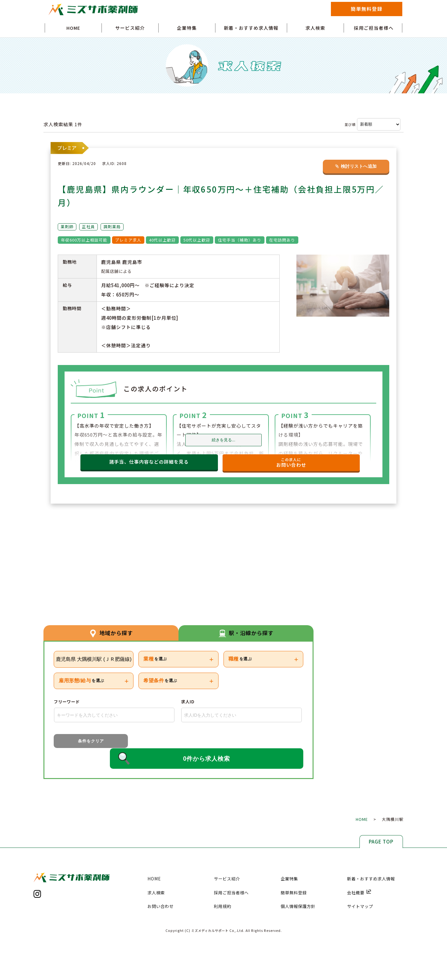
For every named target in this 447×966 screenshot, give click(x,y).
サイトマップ (360, 890)
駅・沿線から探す (246, 632)
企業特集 (187, 28)
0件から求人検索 (209, 742)
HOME (73, 28)
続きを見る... (223, 440)
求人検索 (315, 28)
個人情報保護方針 (298, 890)
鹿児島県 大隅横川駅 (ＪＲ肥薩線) (94, 659)
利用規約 (222, 890)
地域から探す (111, 632)
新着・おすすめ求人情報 (251, 28)
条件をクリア (81, 741)
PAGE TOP (381, 824)
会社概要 (359, 876)
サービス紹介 (130, 28)
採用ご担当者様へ (374, 28)
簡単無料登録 (366, 8)
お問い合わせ (160, 890)
